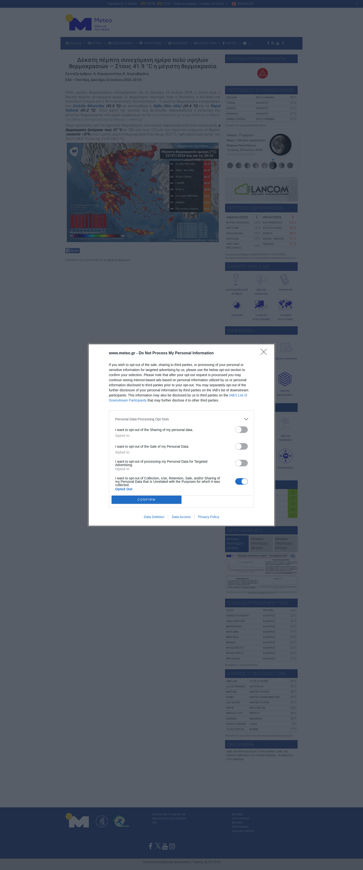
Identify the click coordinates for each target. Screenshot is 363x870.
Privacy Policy (208, 517)
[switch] (241, 429)
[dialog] (181, 435)
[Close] (265, 353)
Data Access (181, 517)
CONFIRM (146, 499)
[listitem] (181, 419)
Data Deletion (154, 517)
